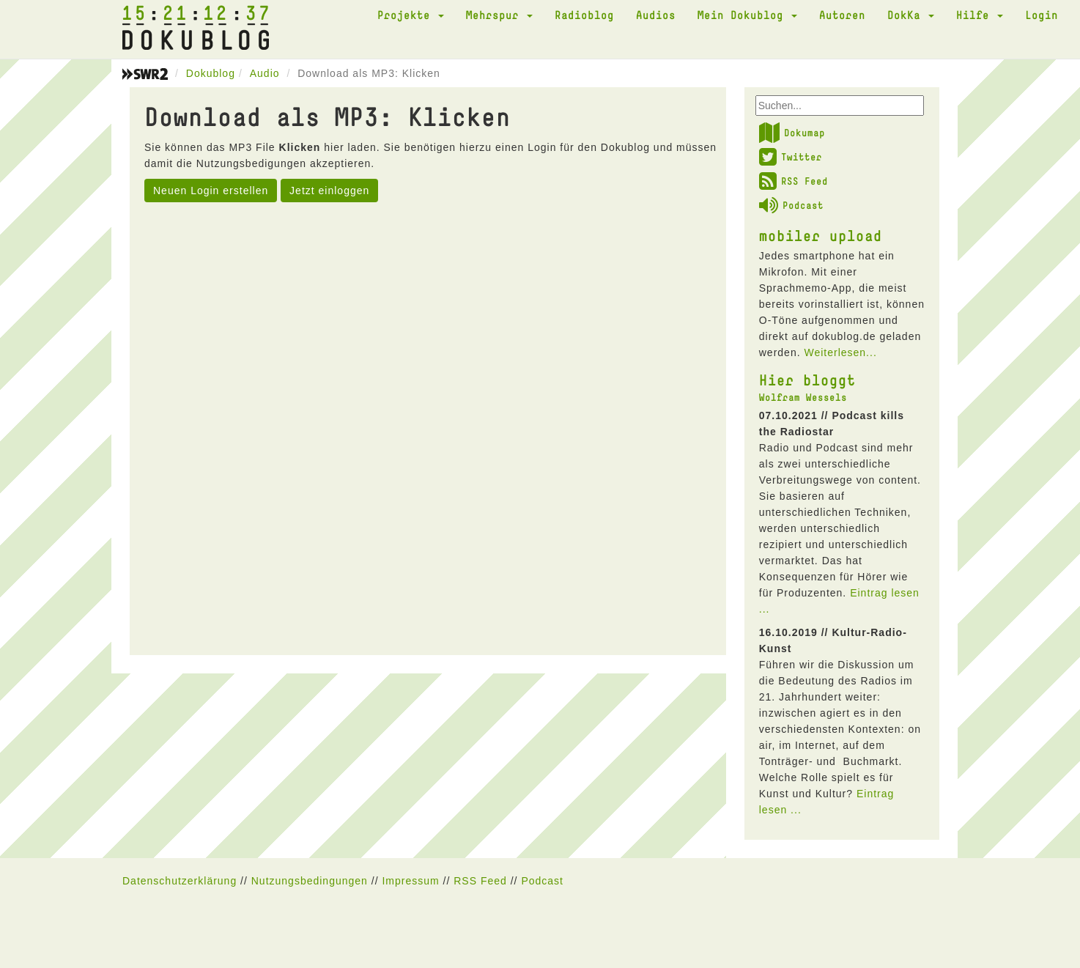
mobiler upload (820, 235)
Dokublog (210, 73)
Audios (656, 14)
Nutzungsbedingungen (309, 881)
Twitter (790, 157)
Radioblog (584, 14)
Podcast (791, 205)
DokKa (910, 14)
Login (1041, 14)
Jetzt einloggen (329, 190)
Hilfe (979, 14)
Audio (265, 73)
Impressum (410, 881)
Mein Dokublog (747, 14)
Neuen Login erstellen (210, 190)
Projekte (410, 14)
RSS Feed (793, 181)
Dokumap (792, 132)
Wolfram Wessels (803, 397)
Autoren (842, 14)
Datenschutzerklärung (179, 881)
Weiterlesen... (840, 352)
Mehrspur (499, 14)
